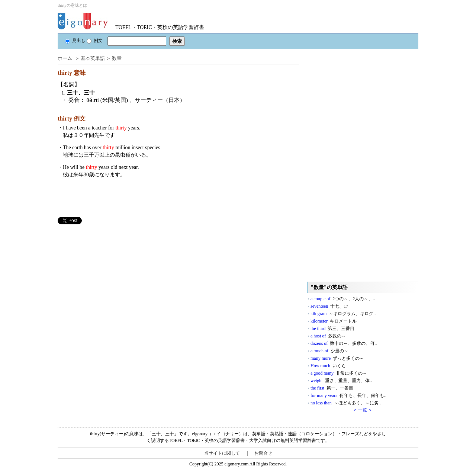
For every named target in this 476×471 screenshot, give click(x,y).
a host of (328, 336)
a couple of (343, 298)
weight (341, 380)
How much (328, 365)
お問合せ (263, 453)
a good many (339, 373)
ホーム (65, 58)
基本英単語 (93, 58)
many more (337, 358)
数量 (117, 58)
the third (332, 328)
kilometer (334, 321)
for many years (348, 395)
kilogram (343, 313)
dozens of (344, 343)
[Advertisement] (113, 276)
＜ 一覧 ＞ (363, 410)
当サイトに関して (222, 453)
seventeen (329, 306)
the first (332, 388)
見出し (75, 40)
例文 (95, 40)
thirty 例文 (72, 118)
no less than (346, 403)
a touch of (329, 350)
